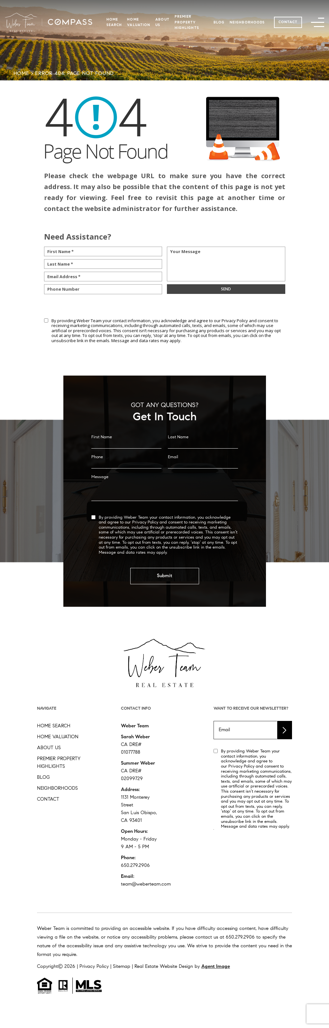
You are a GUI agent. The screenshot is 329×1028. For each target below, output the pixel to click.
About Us (49, 748)
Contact (288, 22)
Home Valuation (57, 737)
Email (173, 475)
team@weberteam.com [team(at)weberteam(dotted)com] (146, 884)
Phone (97, 475)
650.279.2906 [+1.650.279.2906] (135, 865)
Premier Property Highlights (187, 22)
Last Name (178, 455)
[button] (317, 22)
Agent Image (215, 966)
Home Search (53, 726)
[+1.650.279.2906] (240, 937)
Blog (219, 22)
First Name (101, 455)
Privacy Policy (235, 320)
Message (99, 495)
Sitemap (121, 966)
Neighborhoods (247, 22)
